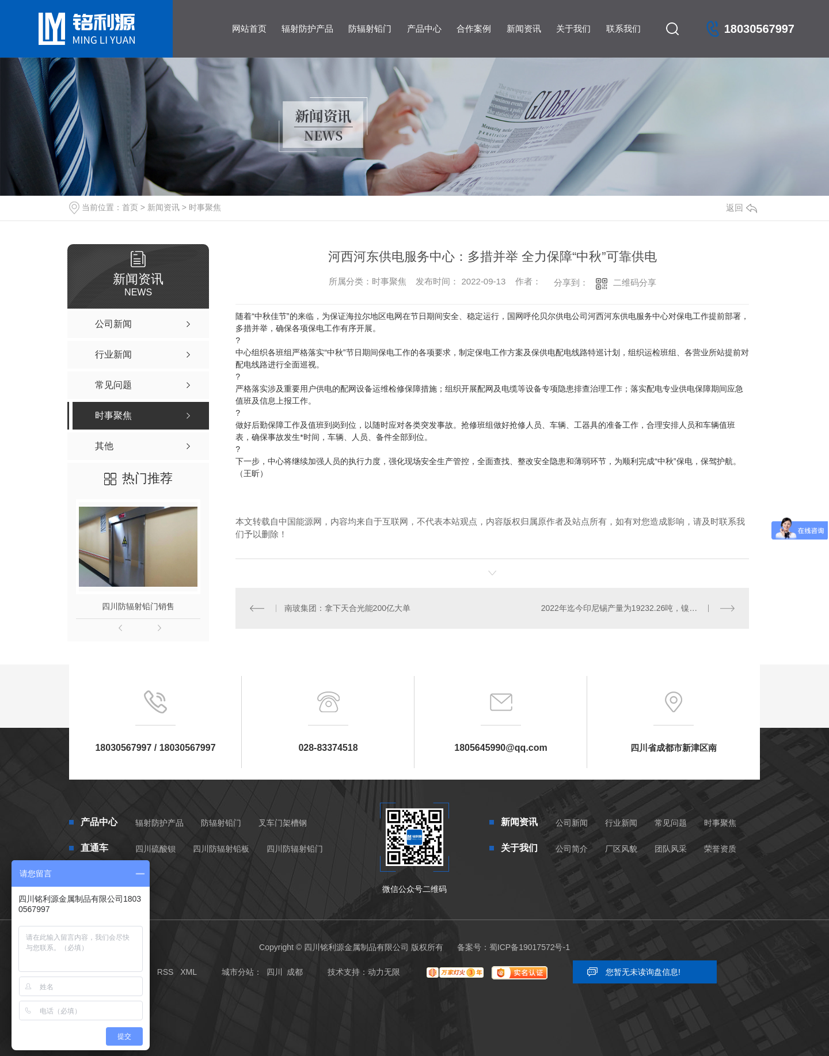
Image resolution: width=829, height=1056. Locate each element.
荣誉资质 (720, 848)
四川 (275, 972)
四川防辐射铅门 (295, 848)
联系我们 (623, 28)
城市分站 (238, 972)
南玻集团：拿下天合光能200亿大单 (347, 608)
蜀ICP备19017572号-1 (529, 947)
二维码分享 (634, 282)
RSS (165, 972)
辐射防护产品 (307, 28)
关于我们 (573, 28)
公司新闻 (572, 822)
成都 (295, 972)
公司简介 (572, 848)
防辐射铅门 (369, 28)
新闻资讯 (524, 28)
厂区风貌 (621, 848)
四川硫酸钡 (155, 848)
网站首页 (249, 28)
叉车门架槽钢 (282, 822)
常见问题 (671, 822)
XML (188, 972)
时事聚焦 (205, 207)
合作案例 (474, 28)
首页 (130, 207)
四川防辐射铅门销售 (138, 606)
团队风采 (671, 848)
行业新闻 (621, 822)
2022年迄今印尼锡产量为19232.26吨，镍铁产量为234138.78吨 (638, 608)
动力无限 (384, 972)
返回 (741, 207)
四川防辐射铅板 (221, 848)
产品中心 (424, 28)
